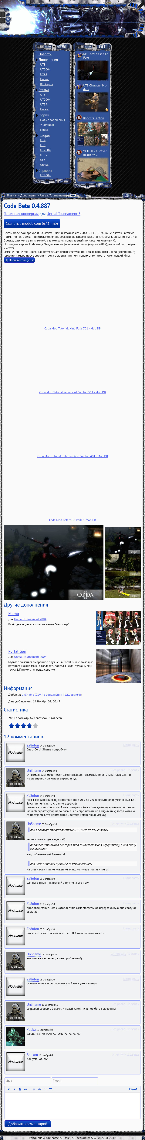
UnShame (28, 694)
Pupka (31, 1029)
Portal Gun (17, 651)
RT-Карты (46, 84)
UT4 (43, 140)
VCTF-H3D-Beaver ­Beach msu (95, 153)
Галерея (45, 135)
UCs (42, 160)
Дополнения (48, 59)
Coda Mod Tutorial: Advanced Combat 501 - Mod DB (72, 392)
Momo (13, 613)
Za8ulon (33, 745)
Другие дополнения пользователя (58, 694)
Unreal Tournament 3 (53, 195)
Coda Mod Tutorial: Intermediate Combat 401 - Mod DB (72, 456)
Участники (47, 125)
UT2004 (45, 69)
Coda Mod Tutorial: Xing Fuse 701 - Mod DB (72, 328)
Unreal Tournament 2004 (30, 619)
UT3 (43, 64)
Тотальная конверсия (21, 213)
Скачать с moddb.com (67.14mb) (32, 223)
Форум (44, 115)
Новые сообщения (52, 120)
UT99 (43, 74)
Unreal (44, 79)
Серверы (45, 170)
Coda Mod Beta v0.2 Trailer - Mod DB (72, 520)
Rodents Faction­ (93, 118)
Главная (12, 195)
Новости (45, 54)
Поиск (44, 129)
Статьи (44, 90)
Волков (32, 1054)
